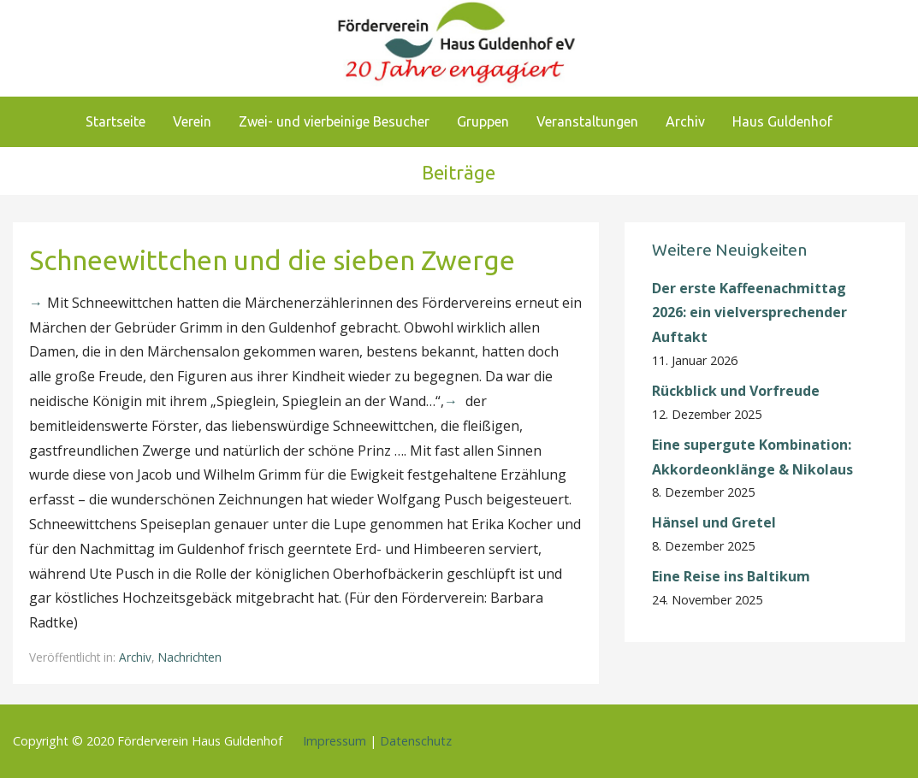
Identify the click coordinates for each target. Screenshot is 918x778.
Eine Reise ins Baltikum (733, 576)
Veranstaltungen (587, 121)
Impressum (334, 741)
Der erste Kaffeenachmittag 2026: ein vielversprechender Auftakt (749, 313)
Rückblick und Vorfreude (736, 390)
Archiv (685, 121)
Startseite (115, 121)
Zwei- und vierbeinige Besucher (334, 121)
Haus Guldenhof (782, 121)
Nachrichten (190, 657)
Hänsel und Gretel (714, 522)
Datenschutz (416, 741)
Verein (192, 121)
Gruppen (483, 121)
